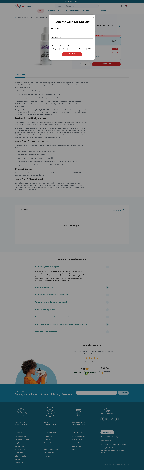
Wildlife (89, 49)
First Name (72, 31)
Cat (63, 49)
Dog (54, 49)
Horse (71, 49)
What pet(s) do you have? (72, 47)
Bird (80, 49)
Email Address (72, 40)
